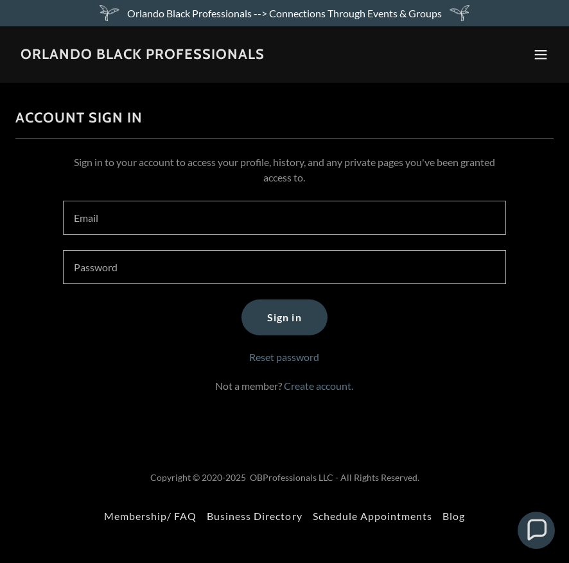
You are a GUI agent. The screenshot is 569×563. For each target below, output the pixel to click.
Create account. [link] (318, 386)
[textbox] (284, 218)
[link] (143, 55)
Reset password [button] (284, 357)
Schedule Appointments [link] (372, 516)
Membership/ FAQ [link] (150, 516)
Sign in (284, 317)
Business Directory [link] (254, 516)
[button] (541, 54)
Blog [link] (453, 516)
